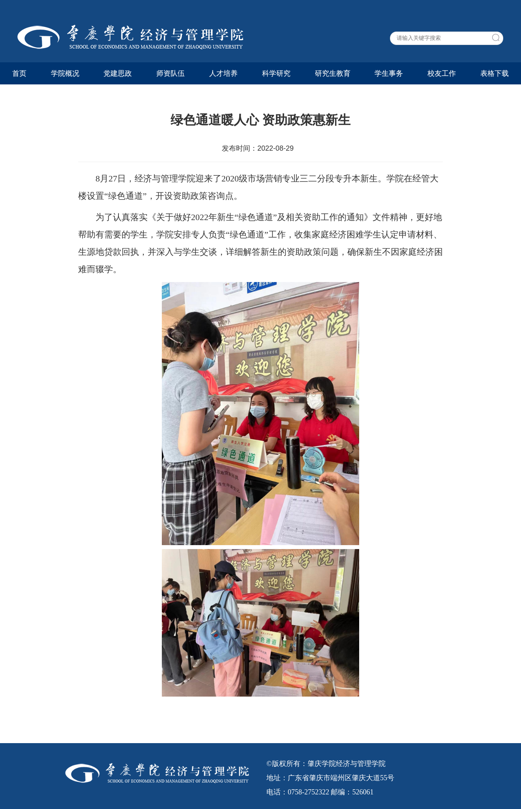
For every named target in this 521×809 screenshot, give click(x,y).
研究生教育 (332, 73)
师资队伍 (170, 73)
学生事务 (389, 73)
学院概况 (65, 73)
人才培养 (223, 73)
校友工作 (441, 73)
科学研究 (276, 73)
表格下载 (494, 73)
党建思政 (117, 73)
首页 (19, 73)
